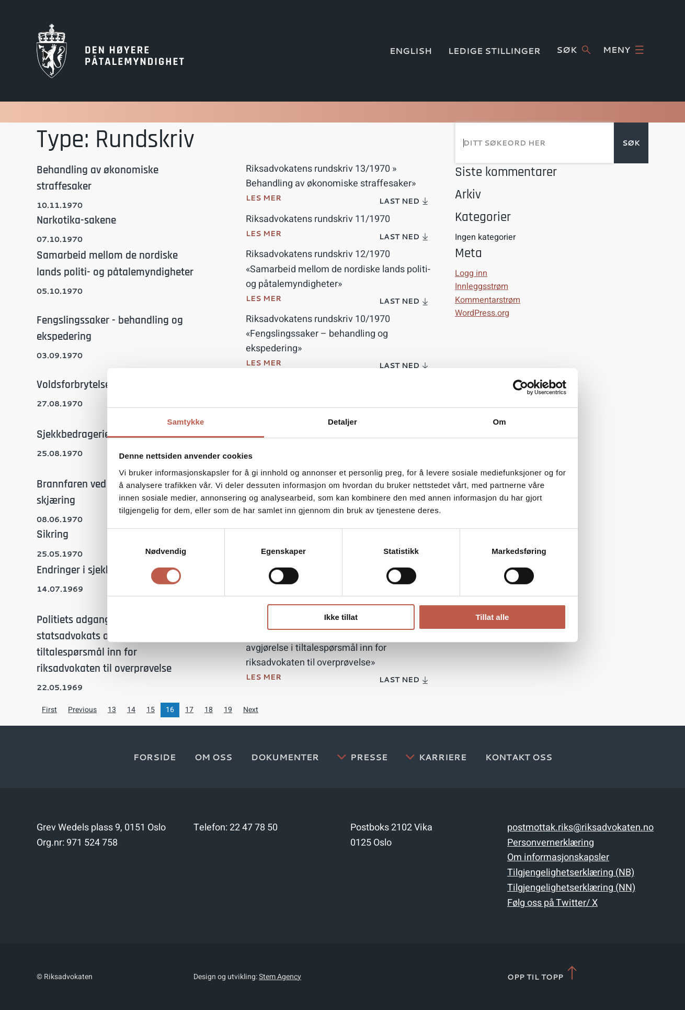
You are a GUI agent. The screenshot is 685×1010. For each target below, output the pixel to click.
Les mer (263, 198)
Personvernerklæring (550, 843)
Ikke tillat (341, 617)
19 (228, 709)
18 (208, 709)
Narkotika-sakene (76, 220)
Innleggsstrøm (481, 286)
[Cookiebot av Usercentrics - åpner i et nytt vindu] (520, 387)
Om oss (213, 757)
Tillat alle (492, 617)
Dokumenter (285, 757)
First (49, 709)
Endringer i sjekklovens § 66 (99, 570)
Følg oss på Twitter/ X (552, 903)
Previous (82, 709)
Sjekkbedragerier (75, 434)
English (411, 51)
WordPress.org (482, 313)
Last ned (404, 201)
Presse (368, 757)
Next (250, 709)
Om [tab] (499, 421)
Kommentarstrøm (487, 300)
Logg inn (471, 273)
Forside (154, 757)
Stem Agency (280, 976)
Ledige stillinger (494, 51)
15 (150, 709)
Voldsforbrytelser (75, 385)
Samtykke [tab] (185, 421)
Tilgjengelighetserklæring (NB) (570, 872)
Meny (623, 50)
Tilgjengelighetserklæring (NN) (571, 888)
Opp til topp (543, 973)
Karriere (442, 757)
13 (112, 709)
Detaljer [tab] (342, 421)
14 (131, 709)
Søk (573, 50)
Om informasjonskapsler (558, 857)
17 (189, 709)
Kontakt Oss (518, 757)
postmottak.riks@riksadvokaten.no (580, 827)
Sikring (52, 534)
